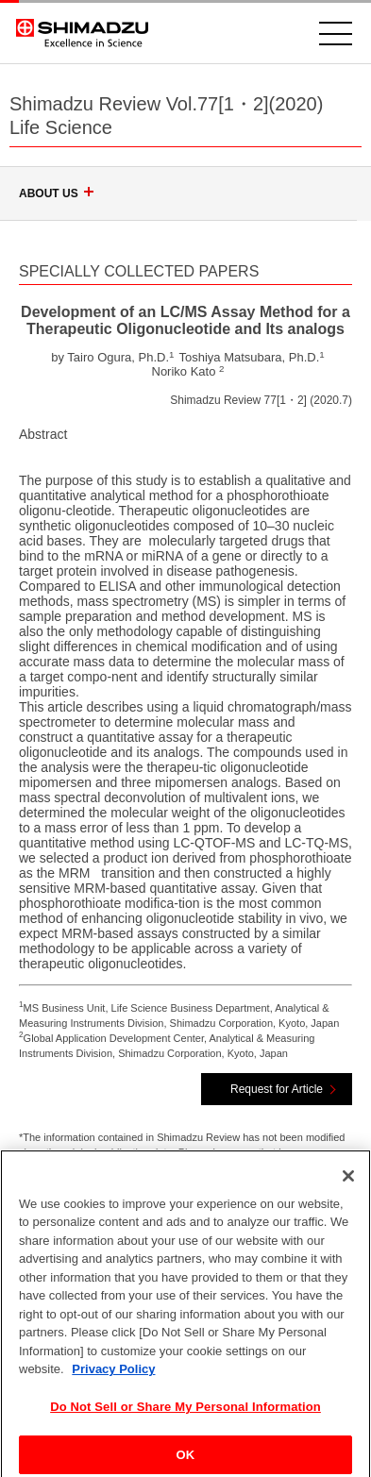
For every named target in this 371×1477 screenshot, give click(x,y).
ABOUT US (59, 193)
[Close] (348, 1184)
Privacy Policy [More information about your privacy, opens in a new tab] (113, 1378)
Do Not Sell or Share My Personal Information (185, 1416)
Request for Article (276, 1089)
